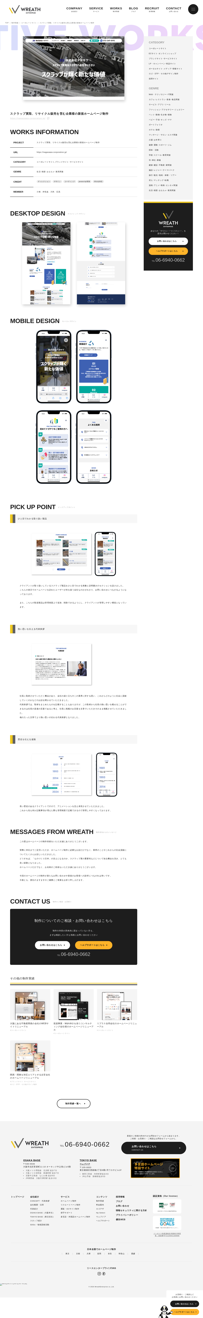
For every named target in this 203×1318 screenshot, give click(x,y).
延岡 (99, 1254)
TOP (7, 23)
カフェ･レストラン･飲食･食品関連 (164, 99)
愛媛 (133, 1254)
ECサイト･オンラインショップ (162, 54)
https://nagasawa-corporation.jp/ (27, 118)
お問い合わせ (122, 1206)
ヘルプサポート (103, 1221)
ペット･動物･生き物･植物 (160, 115)
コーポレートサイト (29, 23)
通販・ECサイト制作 (70, 1209)
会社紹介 (34, 1197)
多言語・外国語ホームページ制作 (75, 1217)
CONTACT (173, 10)
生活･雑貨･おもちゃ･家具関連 (162, 190)
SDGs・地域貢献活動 (39, 1225)
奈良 (110, 1254)
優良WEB (120, 1219)
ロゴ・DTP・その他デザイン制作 (164, 74)
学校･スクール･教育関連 (160, 155)
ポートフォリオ (156, 125)
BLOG (133, 10)
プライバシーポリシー (127, 1215)
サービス (65, 1197)
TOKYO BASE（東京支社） (42, 1217)
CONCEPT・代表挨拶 (40, 1201)
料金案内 (100, 1205)
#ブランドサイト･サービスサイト (23, 1081)
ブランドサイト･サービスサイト (163, 59)
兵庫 (89, 1254)
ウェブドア (85, 1164)
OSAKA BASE (31, 1160)
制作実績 (15, 23)
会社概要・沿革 (37, 1205)
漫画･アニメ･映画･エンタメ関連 (163, 185)
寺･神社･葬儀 (155, 160)
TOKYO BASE (88, 1160)
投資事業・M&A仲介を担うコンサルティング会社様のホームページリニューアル (74, 1026)
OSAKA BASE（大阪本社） (42, 1213)
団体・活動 (154, 150)
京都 (78, 1254)
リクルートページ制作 (70, 1205)
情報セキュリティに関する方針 (131, 1210)
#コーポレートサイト (18, 1030)
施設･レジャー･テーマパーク (162, 170)
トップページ (17, 1197)
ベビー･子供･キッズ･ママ (160, 120)
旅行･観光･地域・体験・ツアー (163, 175)
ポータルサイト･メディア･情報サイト (166, 69)
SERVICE (96, 10)
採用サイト (154, 79)
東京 (67, 1254)
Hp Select (100, 1213)
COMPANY (74, 10)
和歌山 (122, 1254)
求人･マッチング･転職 (159, 180)
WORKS (116, 10)
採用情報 (120, 1197)
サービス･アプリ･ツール (160, 105)
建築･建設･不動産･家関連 (160, 165)
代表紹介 (34, 1209)
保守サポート (66, 1213)
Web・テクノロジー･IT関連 (161, 94)
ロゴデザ (100, 1209)
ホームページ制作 (69, 1201)
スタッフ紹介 (36, 1221)
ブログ (119, 1201)
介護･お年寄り (155, 140)
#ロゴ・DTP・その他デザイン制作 (23, 1084)
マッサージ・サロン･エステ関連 (163, 135)
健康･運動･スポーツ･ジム (160, 145)
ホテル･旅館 (154, 130)
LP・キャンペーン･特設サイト (162, 64)
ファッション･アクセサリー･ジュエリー (166, 110)
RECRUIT (152, 10)
